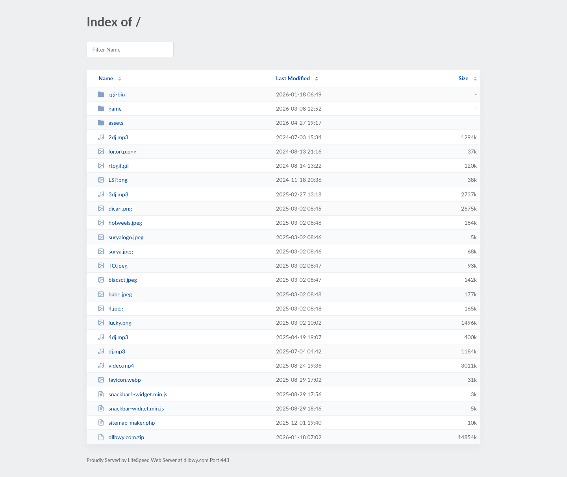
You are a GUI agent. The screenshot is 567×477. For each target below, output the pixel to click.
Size (464, 78)
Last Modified (293, 78)
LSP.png (113, 179)
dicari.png (115, 208)
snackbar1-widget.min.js (132, 394)
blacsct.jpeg (117, 279)
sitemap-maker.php (126, 422)
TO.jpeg (113, 265)
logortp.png (117, 151)
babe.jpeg (115, 294)
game (110, 108)
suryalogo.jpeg (120, 237)
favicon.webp (119, 379)
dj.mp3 (111, 351)
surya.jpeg (115, 251)
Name (105, 78)
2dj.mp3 (113, 137)
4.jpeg (110, 308)
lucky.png (115, 322)
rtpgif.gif (113, 165)
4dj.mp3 (113, 337)
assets (110, 122)
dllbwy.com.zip (121, 437)
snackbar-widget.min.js (131, 408)
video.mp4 (116, 365)
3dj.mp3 (113, 194)
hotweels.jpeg (120, 222)
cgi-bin (111, 94)
